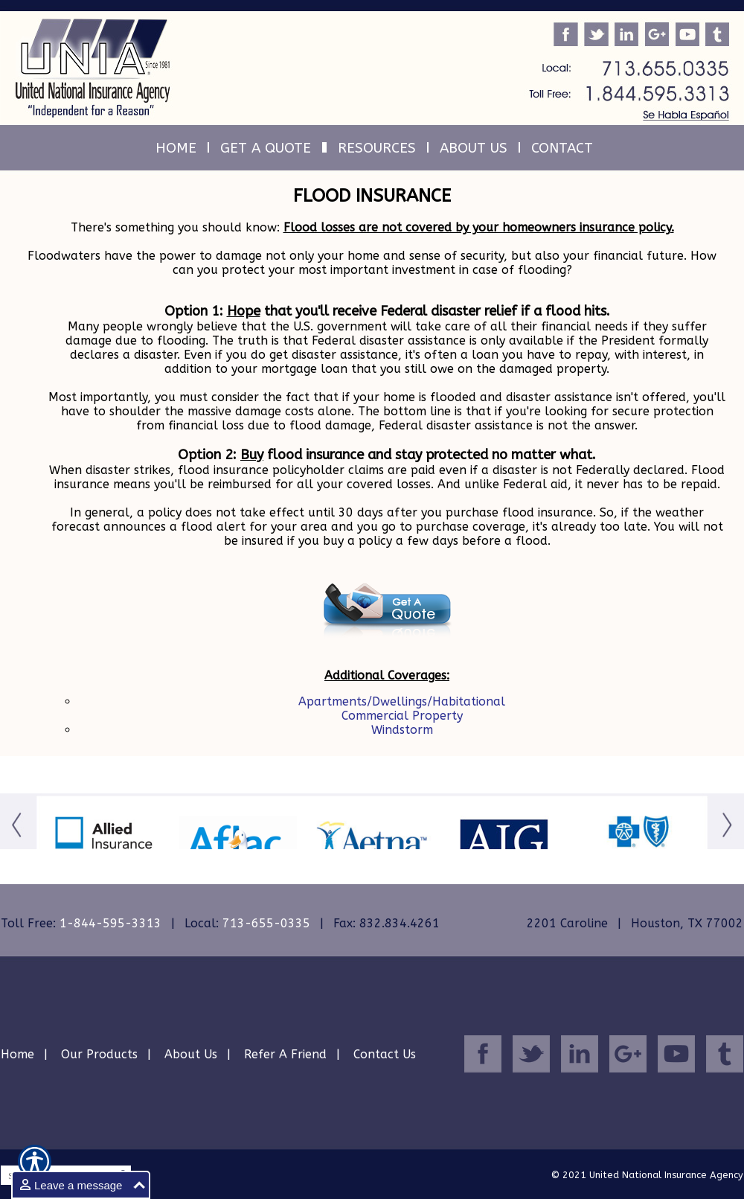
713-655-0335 (266, 923)
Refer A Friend (285, 1054)
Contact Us (384, 1054)
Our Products (99, 1054)
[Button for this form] (18, 844)
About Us (190, 1054)
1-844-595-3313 (110, 923)
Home (17, 1054)
